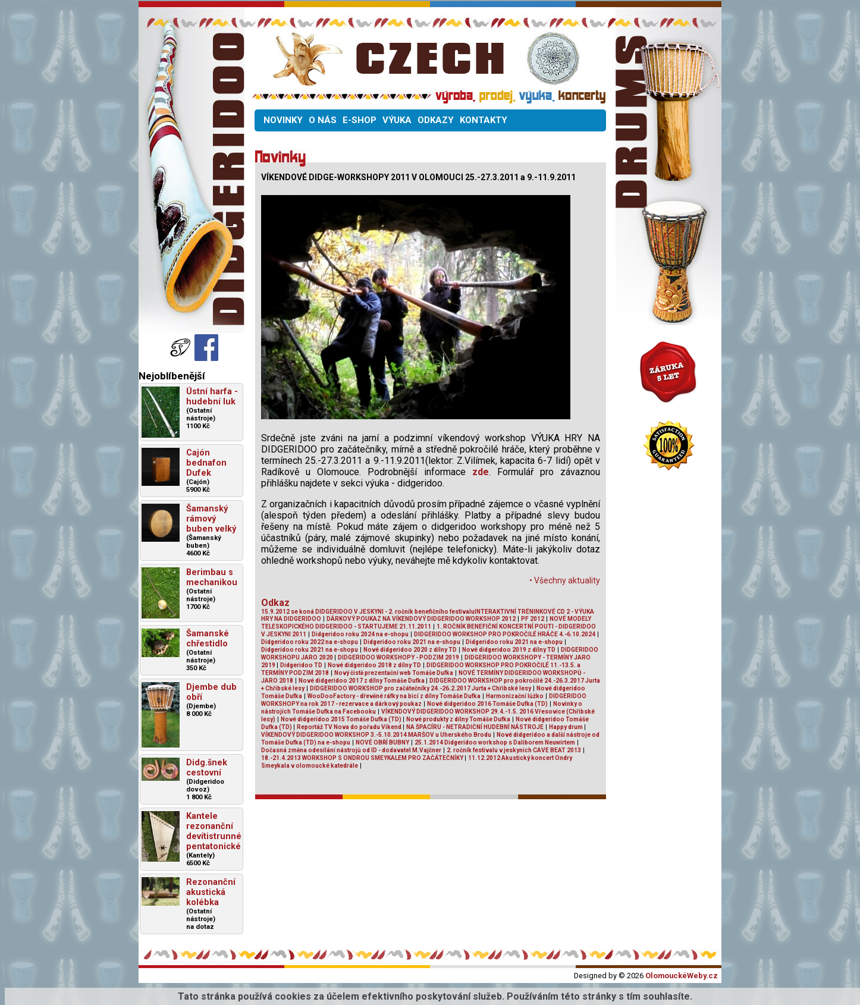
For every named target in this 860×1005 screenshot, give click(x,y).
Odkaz (275, 602)
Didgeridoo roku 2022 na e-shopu (309, 642)
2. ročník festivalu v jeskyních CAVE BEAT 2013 (514, 750)
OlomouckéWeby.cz (681, 975)
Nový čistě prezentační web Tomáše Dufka (393, 673)
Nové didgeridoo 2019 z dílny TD (508, 649)
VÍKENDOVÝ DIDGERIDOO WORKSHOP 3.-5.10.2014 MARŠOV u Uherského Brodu (376, 734)
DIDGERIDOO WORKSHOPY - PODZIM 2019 (398, 657)
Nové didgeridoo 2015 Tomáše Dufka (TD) (342, 719)
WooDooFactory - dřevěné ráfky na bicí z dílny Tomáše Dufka (394, 696)
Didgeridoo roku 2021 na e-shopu (411, 642)
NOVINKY (283, 120)
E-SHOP (359, 120)
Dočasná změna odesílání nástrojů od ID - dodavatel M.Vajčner (351, 750)
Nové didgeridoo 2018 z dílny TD (374, 665)
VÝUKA (397, 120)
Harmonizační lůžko (515, 696)
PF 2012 (532, 618)
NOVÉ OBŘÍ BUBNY (382, 742)
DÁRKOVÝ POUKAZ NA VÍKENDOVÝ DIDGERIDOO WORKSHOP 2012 (421, 618)
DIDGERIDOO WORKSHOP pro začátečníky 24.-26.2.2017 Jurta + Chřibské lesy (420, 688)
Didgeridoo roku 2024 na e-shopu (360, 634)
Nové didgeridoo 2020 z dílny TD (410, 649)
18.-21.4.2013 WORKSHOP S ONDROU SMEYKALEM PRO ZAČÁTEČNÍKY (362, 758)
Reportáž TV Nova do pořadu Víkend (350, 727)
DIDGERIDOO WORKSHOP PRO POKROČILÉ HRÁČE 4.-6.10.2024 (504, 634)
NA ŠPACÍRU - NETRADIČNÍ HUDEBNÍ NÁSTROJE (475, 727)
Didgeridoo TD (301, 665)
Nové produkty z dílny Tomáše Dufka (458, 719)
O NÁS (323, 120)
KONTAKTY (483, 120)
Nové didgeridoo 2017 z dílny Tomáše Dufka (362, 680)
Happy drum (566, 727)
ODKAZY (436, 120)
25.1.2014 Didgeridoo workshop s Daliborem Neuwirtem (495, 742)
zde (480, 472)
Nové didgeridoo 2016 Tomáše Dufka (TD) (487, 704)
